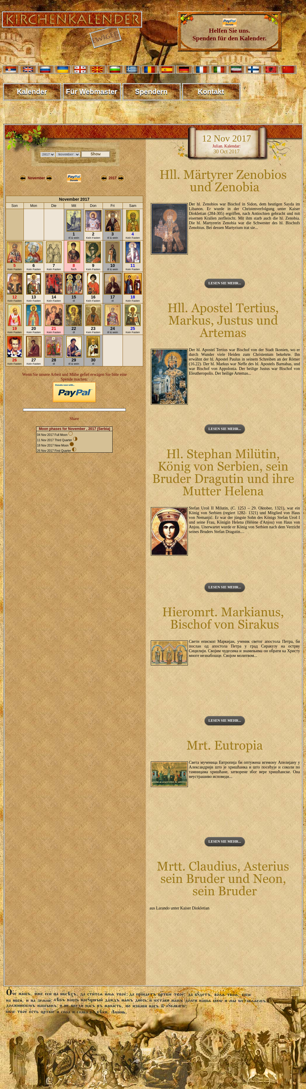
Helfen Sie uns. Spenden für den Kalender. (230, 31)
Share (74, 418)
